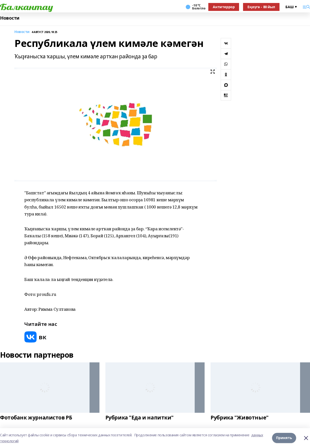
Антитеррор (224, 6)
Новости (9, 18)
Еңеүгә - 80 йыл (261, 6)
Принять (284, 438)
